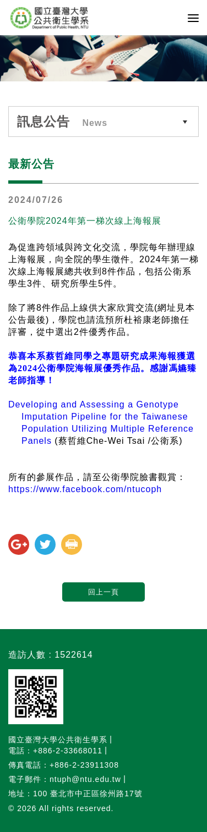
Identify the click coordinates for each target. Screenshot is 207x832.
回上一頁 (103, 592)
